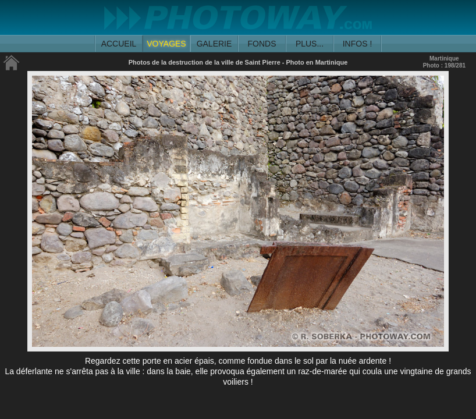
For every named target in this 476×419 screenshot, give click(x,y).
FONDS (262, 43)
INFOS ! (357, 43)
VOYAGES (166, 43)
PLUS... (310, 43)
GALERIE (214, 43)
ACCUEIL (119, 43)
